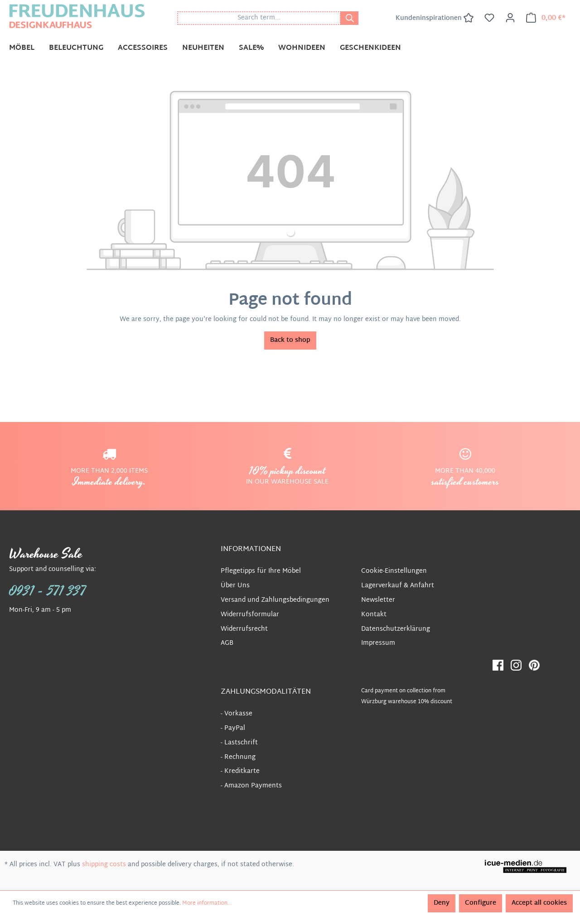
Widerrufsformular (250, 614)
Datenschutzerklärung (395, 629)
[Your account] (510, 18)
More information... (207, 903)
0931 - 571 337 (47, 591)
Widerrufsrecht (244, 629)
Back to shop (290, 340)
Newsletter (378, 600)
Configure (480, 903)
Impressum (378, 643)
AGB (227, 643)
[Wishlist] (489, 18)
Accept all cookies (539, 903)
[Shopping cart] (546, 18)
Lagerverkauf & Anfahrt (397, 585)
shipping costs (104, 864)
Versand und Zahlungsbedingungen (275, 600)
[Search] (349, 18)
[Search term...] (259, 18)
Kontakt (374, 614)
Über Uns (235, 585)
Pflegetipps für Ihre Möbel (261, 571)
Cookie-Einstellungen (394, 571)
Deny (442, 903)
